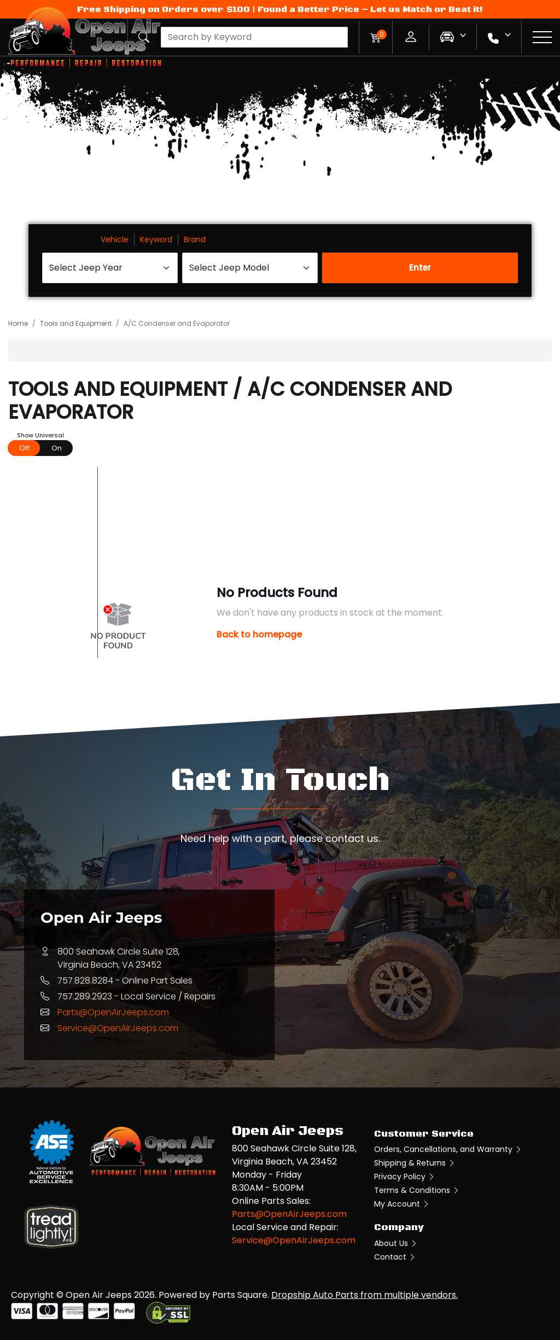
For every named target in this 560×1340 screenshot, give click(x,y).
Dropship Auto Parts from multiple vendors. (364, 1295)
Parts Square (239, 1295)
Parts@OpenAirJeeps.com (113, 1012)
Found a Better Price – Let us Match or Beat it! (370, 9)
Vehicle (115, 239)
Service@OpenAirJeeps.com (117, 1028)
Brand (195, 239)
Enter (420, 267)
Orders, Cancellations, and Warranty (448, 1149)
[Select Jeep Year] (110, 268)
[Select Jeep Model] (250, 268)
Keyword (156, 239)
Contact (395, 1256)
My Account (402, 1203)
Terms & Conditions (417, 1190)
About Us (396, 1243)
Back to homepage (259, 634)
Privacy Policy (404, 1176)
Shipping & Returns (415, 1162)
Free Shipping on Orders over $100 (163, 9)
